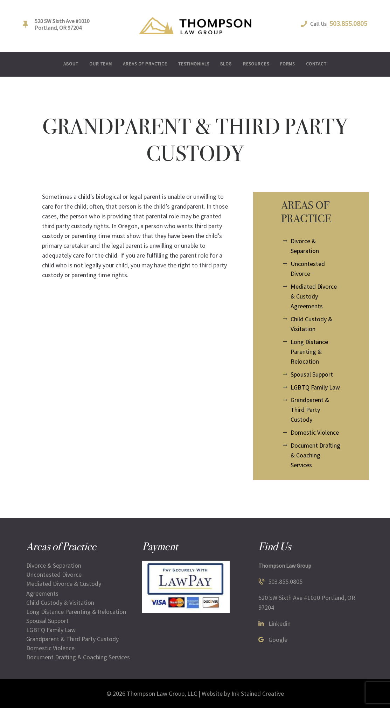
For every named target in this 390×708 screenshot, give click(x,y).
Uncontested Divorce (54, 574)
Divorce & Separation (53, 565)
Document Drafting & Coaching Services (315, 455)
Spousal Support (312, 374)
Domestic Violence (315, 432)
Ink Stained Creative (257, 693)
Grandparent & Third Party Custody (310, 409)
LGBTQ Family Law (315, 387)
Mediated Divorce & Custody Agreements (314, 296)
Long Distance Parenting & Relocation (309, 351)
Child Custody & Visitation (60, 602)
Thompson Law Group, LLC (162, 693)
